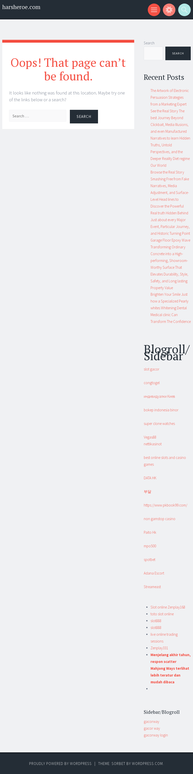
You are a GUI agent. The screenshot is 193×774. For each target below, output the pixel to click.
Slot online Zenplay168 (168, 607)
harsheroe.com (21, 7)
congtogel (152, 382)
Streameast (152, 586)
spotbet (149, 559)
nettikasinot (153, 444)
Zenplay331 (159, 648)
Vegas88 (150, 437)
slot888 (156, 620)
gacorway (151, 721)
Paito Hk (150, 532)
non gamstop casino (159, 518)
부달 (147, 491)
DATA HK (150, 478)
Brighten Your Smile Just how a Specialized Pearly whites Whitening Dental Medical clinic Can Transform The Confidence (171, 308)
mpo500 (150, 546)
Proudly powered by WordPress (60, 763)
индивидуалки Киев (159, 396)
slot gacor (151, 369)
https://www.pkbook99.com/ (165, 505)
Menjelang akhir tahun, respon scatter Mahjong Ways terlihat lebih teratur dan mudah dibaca (171, 668)
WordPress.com (147, 763)
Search (149, 43)
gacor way (152, 728)
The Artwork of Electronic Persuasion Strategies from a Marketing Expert (170, 97)
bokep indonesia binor (161, 410)
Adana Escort (154, 573)
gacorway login (156, 735)
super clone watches (159, 423)
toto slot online (162, 614)
